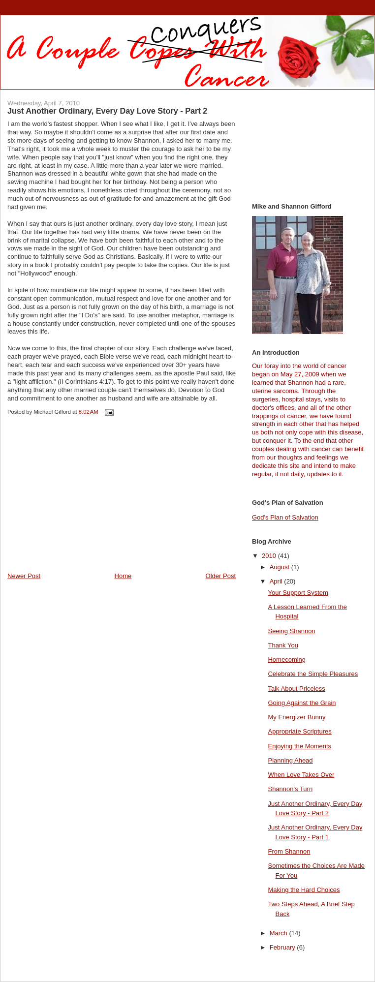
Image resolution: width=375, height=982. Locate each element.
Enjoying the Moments (299, 746)
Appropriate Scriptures (299, 731)
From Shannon (289, 851)
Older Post (221, 576)
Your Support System (298, 592)
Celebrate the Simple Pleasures (313, 673)
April (277, 581)
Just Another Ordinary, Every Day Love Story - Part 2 (107, 110)
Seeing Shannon (291, 631)
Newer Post (23, 576)
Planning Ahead (290, 760)
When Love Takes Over (301, 774)
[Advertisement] (81, 502)
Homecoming (287, 659)
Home (123, 576)
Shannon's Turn (290, 789)
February (283, 947)
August (280, 567)
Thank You (283, 645)
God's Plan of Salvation (285, 517)
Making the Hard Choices (304, 889)
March (279, 933)
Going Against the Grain (302, 702)
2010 (270, 555)
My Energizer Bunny (296, 717)
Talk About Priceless (296, 688)
